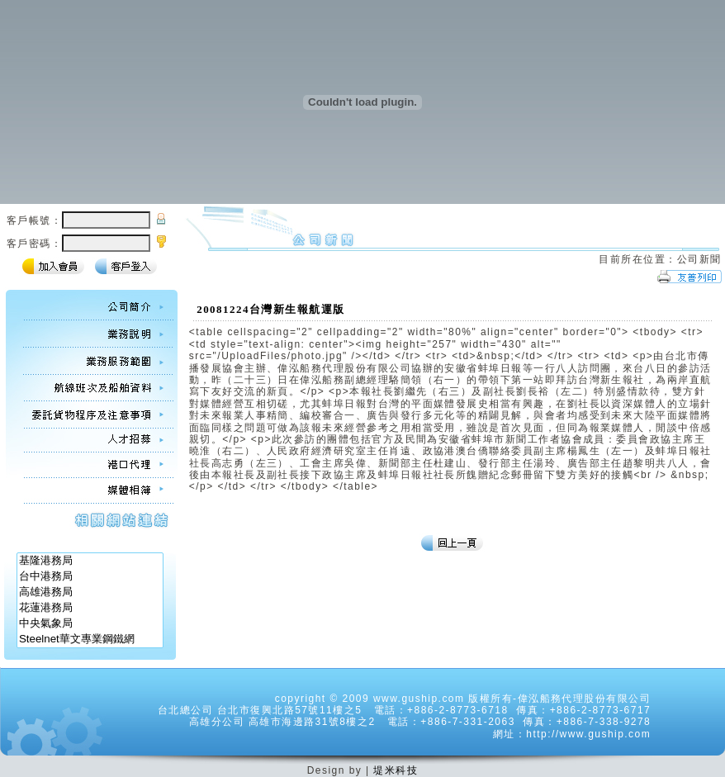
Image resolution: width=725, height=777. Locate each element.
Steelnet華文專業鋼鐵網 (90, 639)
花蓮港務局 (90, 608)
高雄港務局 (90, 592)
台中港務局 (90, 577)
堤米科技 (395, 770)
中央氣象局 (90, 624)
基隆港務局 (90, 561)
